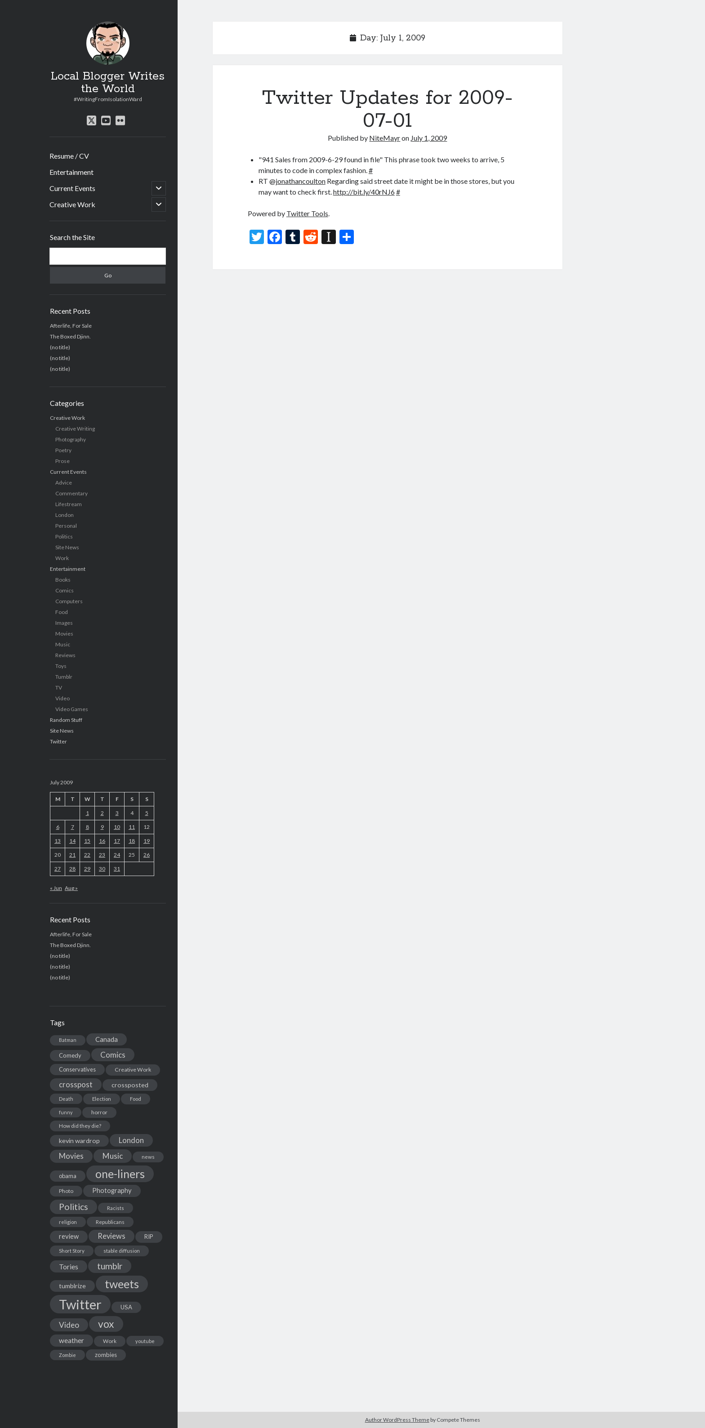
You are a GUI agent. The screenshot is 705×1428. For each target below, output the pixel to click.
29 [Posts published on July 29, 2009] (87, 868)
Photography (70, 439)
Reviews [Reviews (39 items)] (111, 1236)
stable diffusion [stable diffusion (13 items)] (121, 1251)
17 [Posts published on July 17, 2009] (117, 840)
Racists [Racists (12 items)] (115, 1208)
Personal (66, 525)
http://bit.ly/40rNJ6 (364, 191)
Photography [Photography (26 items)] (112, 1190)
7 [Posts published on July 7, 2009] (72, 826)
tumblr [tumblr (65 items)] (109, 1266)
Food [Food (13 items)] (135, 1099)
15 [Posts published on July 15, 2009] (87, 840)
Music (62, 644)
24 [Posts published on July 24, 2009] (117, 854)
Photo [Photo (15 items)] (66, 1191)
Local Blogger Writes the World (108, 82)
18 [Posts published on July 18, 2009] (132, 840)
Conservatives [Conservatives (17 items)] (77, 1069)
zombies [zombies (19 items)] (106, 1354)
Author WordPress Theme (397, 1419)
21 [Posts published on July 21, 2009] (72, 854)
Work (62, 558)
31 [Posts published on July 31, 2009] (117, 868)
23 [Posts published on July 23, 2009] (102, 854)
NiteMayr (384, 137)
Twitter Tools (307, 213)
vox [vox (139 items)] (106, 1323)
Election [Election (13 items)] (101, 1099)
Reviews (65, 655)
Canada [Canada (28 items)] (106, 1039)
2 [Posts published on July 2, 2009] (102, 813)
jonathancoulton (301, 181)
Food (61, 612)
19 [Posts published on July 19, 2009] (146, 840)
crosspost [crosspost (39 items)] (76, 1084)
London (64, 515)
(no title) (60, 347)
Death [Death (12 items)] (66, 1099)
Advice (63, 482)
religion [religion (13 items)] (68, 1222)
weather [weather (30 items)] (71, 1340)
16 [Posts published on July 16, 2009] (102, 840)
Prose (62, 461)
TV (58, 687)
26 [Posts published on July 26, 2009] (146, 854)
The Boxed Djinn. (70, 336)
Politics (64, 536)
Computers (69, 601)
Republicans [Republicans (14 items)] (110, 1222)
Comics (64, 590)
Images (64, 622)
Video (62, 698)
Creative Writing (75, 428)
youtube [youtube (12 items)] (145, 1341)
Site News (67, 547)
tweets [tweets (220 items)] (122, 1283)
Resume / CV (69, 155)
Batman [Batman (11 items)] (67, 1040)
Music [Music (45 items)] (113, 1156)
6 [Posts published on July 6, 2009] (57, 826)
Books (63, 579)
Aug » (71, 888)
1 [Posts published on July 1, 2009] (87, 813)
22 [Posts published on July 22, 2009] (87, 854)
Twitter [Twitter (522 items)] (80, 1304)
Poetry (63, 450)
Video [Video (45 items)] (69, 1325)
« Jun (56, 888)
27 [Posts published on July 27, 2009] (57, 868)
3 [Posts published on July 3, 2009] (117, 813)
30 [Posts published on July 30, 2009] (102, 868)
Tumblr (63, 676)
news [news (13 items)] (148, 1157)
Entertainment (71, 172)
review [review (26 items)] (69, 1236)
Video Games (71, 709)
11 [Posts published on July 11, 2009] (132, 826)
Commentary (71, 493)
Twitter (58, 741)
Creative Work (72, 204)
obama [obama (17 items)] (67, 1175)
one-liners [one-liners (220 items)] (120, 1173)
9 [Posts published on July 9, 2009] (102, 826)
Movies (64, 633)
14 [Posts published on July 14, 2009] (72, 840)
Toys (61, 666)
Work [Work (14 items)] (109, 1341)
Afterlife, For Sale (71, 325)
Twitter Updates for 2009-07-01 (387, 109)
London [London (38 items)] (131, 1140)
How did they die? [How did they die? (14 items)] (80, 1125)
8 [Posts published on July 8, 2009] (87, 826)
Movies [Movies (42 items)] (71, 1156)
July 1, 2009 (429, 137)
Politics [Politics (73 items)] (73, 1206)
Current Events (72, 188)
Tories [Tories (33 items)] (68, 1266)
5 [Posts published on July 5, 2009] (146, 813)
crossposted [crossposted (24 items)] (130, 1085)
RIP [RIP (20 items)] (148, 1236)
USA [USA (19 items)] (126, 1307)
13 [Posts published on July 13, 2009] (57, 840)
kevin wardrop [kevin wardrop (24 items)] (79, 1140)
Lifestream (68, 504)
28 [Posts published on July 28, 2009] (72, 868)
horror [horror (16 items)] (99, 1112)
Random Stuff (66, 719)
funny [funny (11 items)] (65, 1112)
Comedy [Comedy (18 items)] (70, 1055)
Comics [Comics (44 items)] (112, 1054)
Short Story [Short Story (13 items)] (72, 1251)
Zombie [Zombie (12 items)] (67, 1355)
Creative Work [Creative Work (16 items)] (133, 1069)
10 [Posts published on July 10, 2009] (117, 826)
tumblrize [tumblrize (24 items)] (72, 1286)
